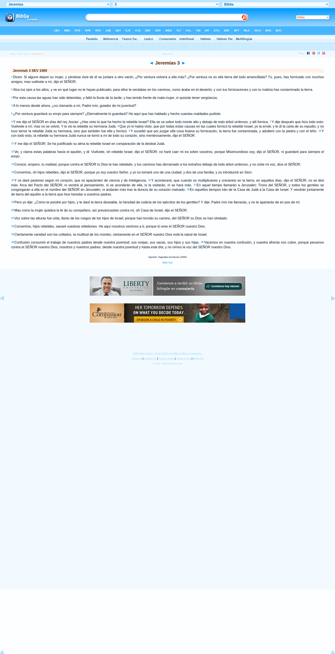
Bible (12, 54)
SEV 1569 (23, 54)
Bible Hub (167, 262)
